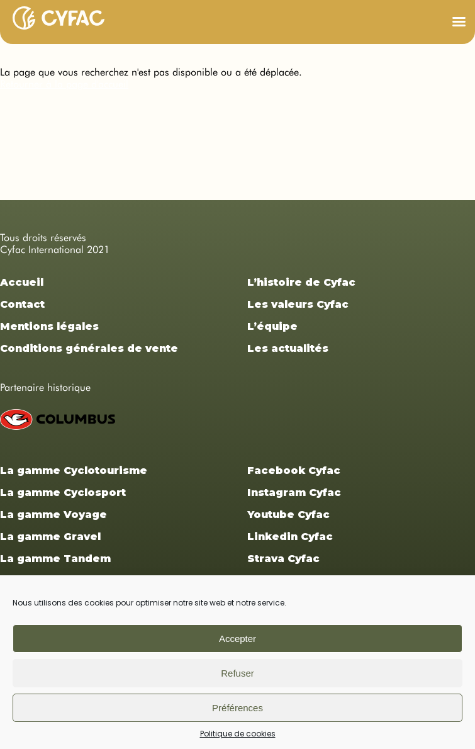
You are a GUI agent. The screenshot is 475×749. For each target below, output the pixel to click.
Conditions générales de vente (89, 348)
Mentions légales (49, 326)
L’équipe (272, 326)
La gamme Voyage (53, 515)
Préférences (237, 707)
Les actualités (287, 348)
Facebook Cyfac (293, 470)
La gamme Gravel (50, 537)
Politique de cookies (238, 733)
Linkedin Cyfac (290, 537)
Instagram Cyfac (294, 492)
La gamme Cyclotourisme (73, 470)
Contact (22, 304)
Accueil (21, 282)
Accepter (237, 638)
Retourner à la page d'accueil (64, 84)
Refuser (237, 673)
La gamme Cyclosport (63, 492)
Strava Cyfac (283, 559)
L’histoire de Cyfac (301, 282)
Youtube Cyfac (288, 515)
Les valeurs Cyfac (298, 304)
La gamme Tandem (55, 559)
